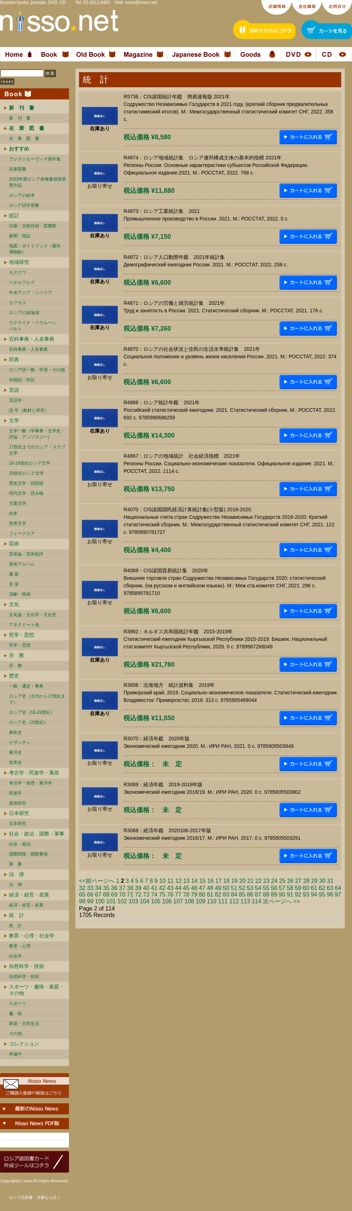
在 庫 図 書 (24, 138)
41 (154, 888)
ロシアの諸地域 (24, 312)
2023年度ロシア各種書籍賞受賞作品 (37, 182)
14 (194, 881)
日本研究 (19, 813)
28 (306, 881)
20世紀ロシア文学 (26, 473)
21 (250, 881)
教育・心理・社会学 (31, 935)
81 (210, 894)
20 (242, 881)
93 (306, 894)
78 (186, 894)
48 (210, 888)
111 (223, 901)
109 (200, 901)
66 (90, 894)
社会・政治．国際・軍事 (36, 834)
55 (266, 888)
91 (290, 894)
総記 (14, 215)
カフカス (17, 302)
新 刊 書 (20, 118)
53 (250, 888)
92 (298, 894)
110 (212, 901)
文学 (14, 420)
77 (178, 894)
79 (194, 894)
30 (322, 881)
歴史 (14, 676)
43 (170, 888)
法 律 (16, 874)
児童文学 (17, 503)
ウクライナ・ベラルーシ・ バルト (35, 325)
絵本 (13, 513)
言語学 (15, 400)
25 (282, 881)
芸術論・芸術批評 (26, 553)
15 (202, 881)
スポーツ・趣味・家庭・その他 (36, 990)
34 (98, 888)
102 (122, 901)
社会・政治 (20, 844)
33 (90, 888)
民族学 (15, 793)
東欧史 (15, 732)
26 (290, 881)
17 (218, 881)
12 (178, 881)
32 (82, 888)
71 (130, 894)
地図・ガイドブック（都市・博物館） (37, 249)
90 (282, 894)
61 (314, 888)
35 (106, 888)
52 (242, 888)
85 (242, 894)
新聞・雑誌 (20, 235)
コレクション (24, 1044)
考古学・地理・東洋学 (30, 783)
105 (156, 901)
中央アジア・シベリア (30, 292)
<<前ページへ (97, 881)
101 (111, 901)
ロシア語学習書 (24, 205)
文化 (14, 604)
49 (218, 888)
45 (186, 888)
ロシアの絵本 (22, 195)
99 (90, 901)
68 (106, 894)
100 (100, 901)
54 (258, 888)
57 (282, 888)
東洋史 (15, 752)
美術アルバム (22, 564)
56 (274, 888)
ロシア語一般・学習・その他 (37, 369)
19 (234, 881)
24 (274, 881)
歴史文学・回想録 (26, 483)
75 (162, 894)
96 (330, 894)
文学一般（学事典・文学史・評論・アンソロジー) (37, 433)
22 (258, 881)
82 (218, 894)
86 (250, 894)
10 (162, 881)
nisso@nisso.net (141, 2)
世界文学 (17, 523)
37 (122, 888)
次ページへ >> (281, 901)
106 (167, 901)
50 (226, 888)
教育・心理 (20, 946)
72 (138, 894)
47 (202, 888)
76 (170, 894)
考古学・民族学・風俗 (34, 772)
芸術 (14, 543)
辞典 (14, 359)
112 (234, 901)
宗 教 (16, 655)
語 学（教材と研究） (29, 410)
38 (130, 888)
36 (114, 888)
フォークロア (22, 533)
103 (133, 901)
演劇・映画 (20, 594)
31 (330, 881)
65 (82, 894)
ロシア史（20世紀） (28, 722)
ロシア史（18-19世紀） (32, 712)
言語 (14, 390)
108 (189, 901)
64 (338, 888)
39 (138, 888)
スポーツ (17, 1003)
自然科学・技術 (26, 966)
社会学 (15, 956)
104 (144, 901)
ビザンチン (20, 742)
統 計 (16, 915)
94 (314, 894)
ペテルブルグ (22, 282)
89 (274, 894)
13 (186, 881)
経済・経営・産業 (29, 895)
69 (114, 894)
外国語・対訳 (22, 379)
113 (245, 901)
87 (258, 894)
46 (194, 888)
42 (162, 888)
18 (226, 881)
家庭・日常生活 (24, 1023)
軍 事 (15, 864)
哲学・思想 (21, 635)
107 (178, 901)
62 (322, 888)
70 (122, 894)
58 (290, 888)
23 (266, 881)
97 (338, 894)
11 (170, 881)
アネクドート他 (24, 624)
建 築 (14, 574)
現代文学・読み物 (26, 493)
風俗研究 (17, 803)
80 (202, 894)
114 (256, 901)
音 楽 (14, 584)
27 (298, 881)
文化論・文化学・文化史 (32, 614)
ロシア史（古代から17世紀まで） (37, 699)
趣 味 (15, 1013)
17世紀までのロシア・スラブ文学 (37, 450)
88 (266, 894)
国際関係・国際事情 (28, 854)
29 (314, 881)
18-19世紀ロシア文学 (29, 463)
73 (146, 894)
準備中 (15, 1054)
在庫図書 (17, 169)
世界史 (15, 762)
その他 (15, 1033)
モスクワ (17, 272)
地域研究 (19, 262)
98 (82, 901)
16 (210, 881)
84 (234, 894)
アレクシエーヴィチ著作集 (35, 159)
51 (234, 888)
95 (322, 894)
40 (146, 888)
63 (330, 888)
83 (226, 894)
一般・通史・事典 (26, 686)
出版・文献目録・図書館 (32, 225)
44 (178, 888)
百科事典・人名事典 (31, 339)
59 (298, 888)
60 (306, 888)
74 (154, 894)
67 (98, 894)
